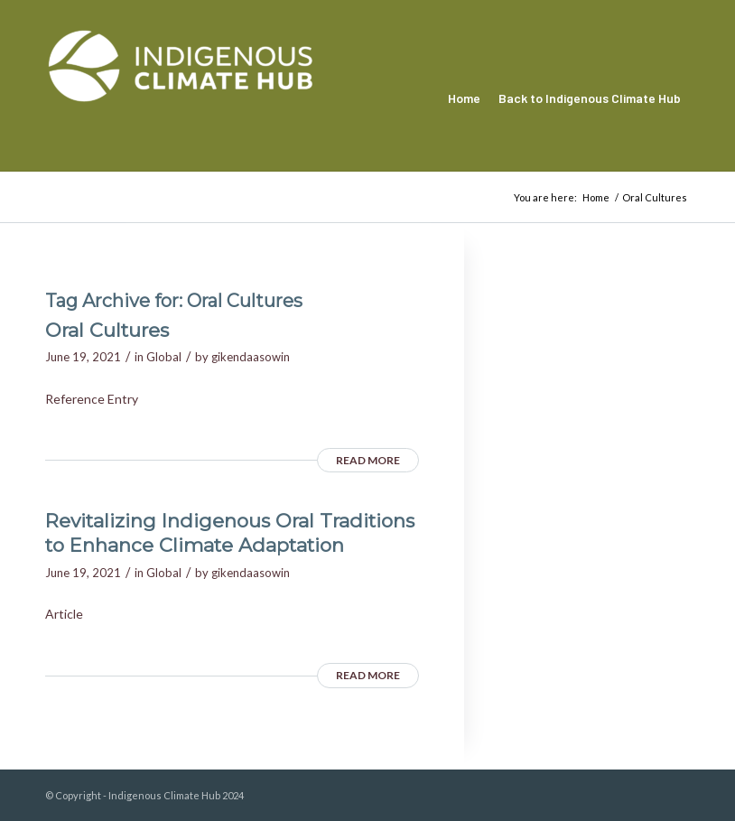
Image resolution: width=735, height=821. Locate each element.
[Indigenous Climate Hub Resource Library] (180, 98)
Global (163, 357)
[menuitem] (464, 98)
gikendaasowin (250, 357)
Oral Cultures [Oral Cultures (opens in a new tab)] (107, 330)
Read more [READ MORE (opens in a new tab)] (368, 460)
